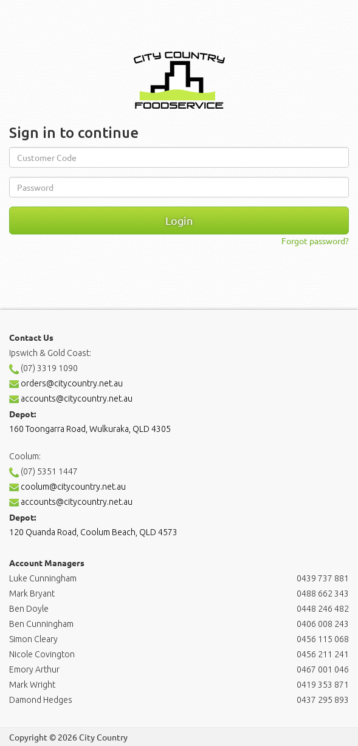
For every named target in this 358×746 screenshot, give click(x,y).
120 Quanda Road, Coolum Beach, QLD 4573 (93, 532)
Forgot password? (315, 240)
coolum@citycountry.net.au (67, 486)
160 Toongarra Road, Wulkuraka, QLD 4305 (90, 429)
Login (179, 220)
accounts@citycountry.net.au (71, 398)
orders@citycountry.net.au (66, 383)
